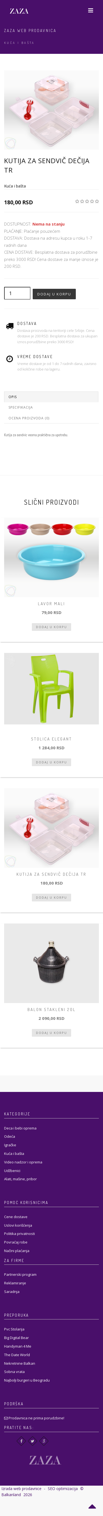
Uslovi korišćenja (18, 1225)
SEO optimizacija (63, 1488)
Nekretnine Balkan (19, 1363)
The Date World (17, 1354)
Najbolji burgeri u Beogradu (27, 1380)
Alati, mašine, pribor (20, 1178)
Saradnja (12, 1291)
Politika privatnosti (19, 1233)
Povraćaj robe (15, 1242)
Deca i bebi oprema (20, 1128)
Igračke (10, 1144)
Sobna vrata (14, 1371)
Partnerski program (20, 1274)
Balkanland (11, 1494)
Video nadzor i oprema (23, 1162)
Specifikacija (21, 407)
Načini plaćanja (16, 1250)
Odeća (9, 1136)
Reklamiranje (15, 1282)
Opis (13, 397)
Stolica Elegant (51, 739)
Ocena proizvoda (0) (29, 418)
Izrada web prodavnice (21, 1488)
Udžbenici (12, 1170)
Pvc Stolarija (14, 1329)
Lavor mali (51, 603)
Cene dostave (15, 1216)
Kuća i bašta (19, 43)
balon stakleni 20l (51, 1009)
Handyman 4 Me (17, 1346)
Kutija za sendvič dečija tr (51, 874)
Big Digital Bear (16, 1337)
